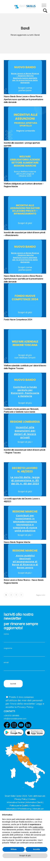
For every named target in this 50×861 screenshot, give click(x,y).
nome (24, 636)
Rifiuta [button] (14, 849)
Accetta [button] (36, 849)
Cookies (32, 799)
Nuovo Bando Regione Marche (17, 542)
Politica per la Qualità (19, 805)
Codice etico (34, 805)
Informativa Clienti (34, 802)
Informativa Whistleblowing (18, 808)
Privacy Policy (20, 799)
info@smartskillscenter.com (15, 718)
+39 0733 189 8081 (11, 715)
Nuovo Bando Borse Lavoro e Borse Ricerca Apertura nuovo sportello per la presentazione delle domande (23, 99)
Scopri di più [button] (25, 855)
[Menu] (42, 5)
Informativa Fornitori (16, 802)
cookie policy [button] (37, 827)
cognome (24, 651)
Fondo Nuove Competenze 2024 (18, 319)
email (24, 665)
